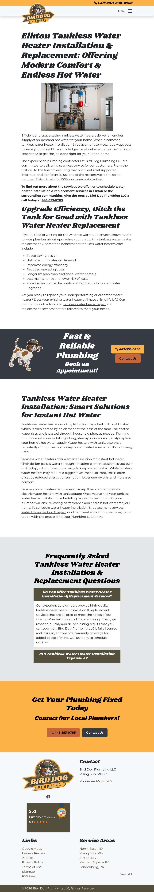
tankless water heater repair (84, 304)
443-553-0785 (52, 200)
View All (126, 874)
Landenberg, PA (92, 867)
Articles (27, 858)
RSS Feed (29, 876)
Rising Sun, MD (91, 853)
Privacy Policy (32, 862)
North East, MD (91, 848)
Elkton (95, 154)
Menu (125, 11)
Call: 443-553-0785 (113, 3)
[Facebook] (48, 796)
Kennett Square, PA (94, 862)
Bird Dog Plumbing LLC (51, 888)
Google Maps (32, 848)
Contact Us (128, 358)
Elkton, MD (88, 858)
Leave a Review (33, 853)
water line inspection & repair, (43, 512)
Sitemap (28, 871)
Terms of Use (31, 867)
